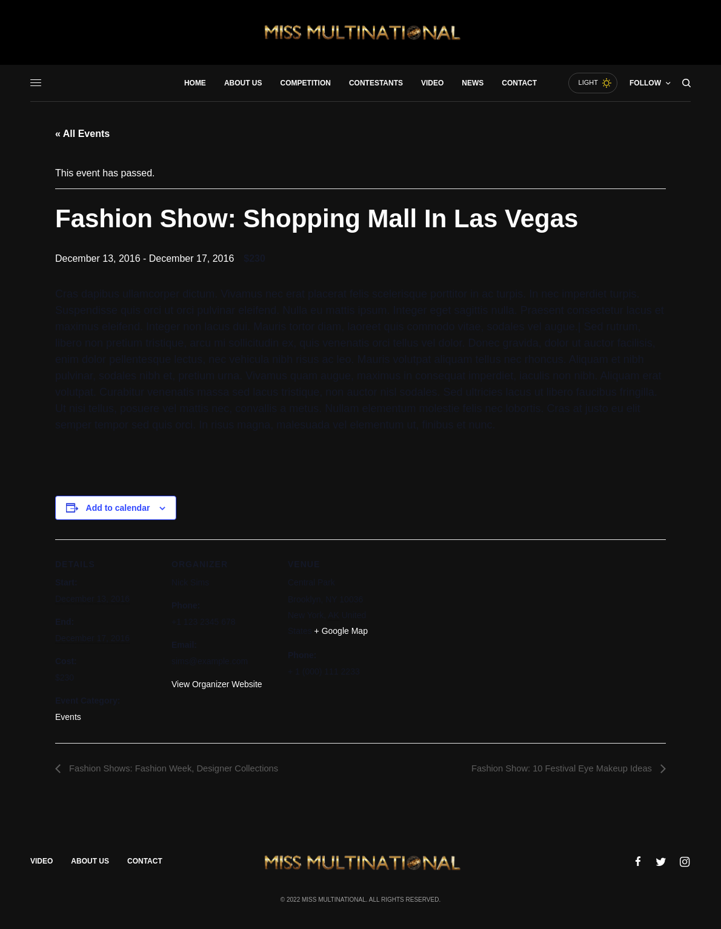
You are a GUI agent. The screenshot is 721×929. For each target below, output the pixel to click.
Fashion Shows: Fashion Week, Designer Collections (182, 769)
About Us (90, 863)
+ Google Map (341, 631)
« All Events (82, 133)
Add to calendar (118, 508)
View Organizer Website (216, 684)
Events (68, 717)
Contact (144, 863)
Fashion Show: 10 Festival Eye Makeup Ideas (554, 769)
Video (41, 863)
